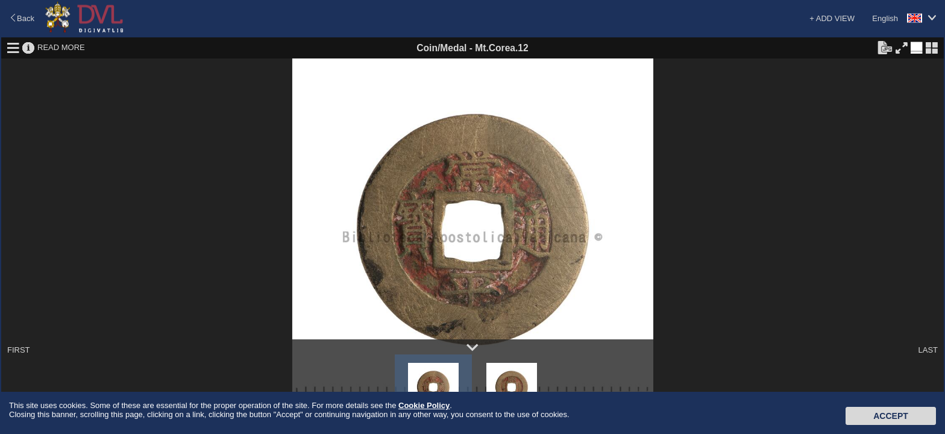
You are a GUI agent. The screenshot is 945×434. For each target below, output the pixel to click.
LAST (928, 349)
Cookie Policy (424, 405)
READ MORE (61, 47)
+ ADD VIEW (832, 18)
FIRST (18, 349)
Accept (890, 416)
